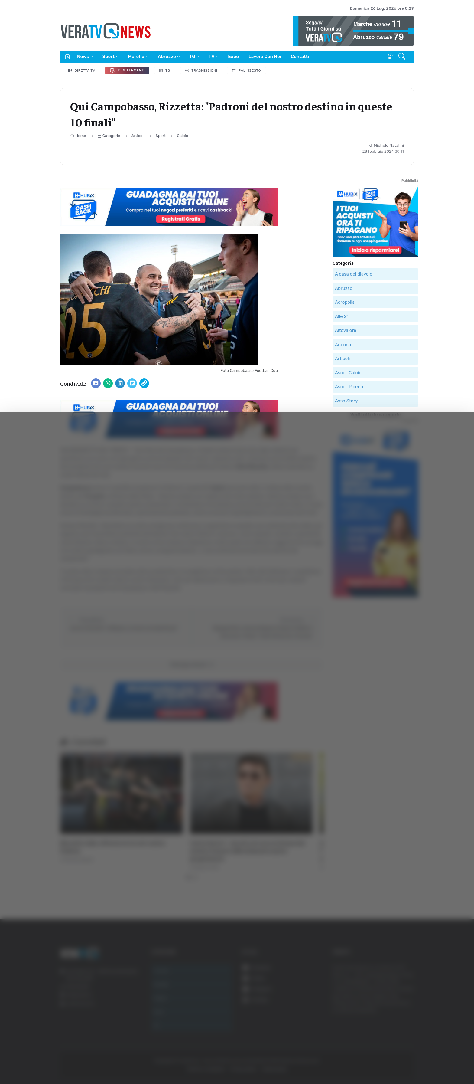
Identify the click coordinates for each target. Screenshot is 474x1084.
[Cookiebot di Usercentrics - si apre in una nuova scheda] (51, 1062)
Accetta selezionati (406, 1030)
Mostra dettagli (107, 1062)
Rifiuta (407, 1050)
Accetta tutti (407, 1010)
